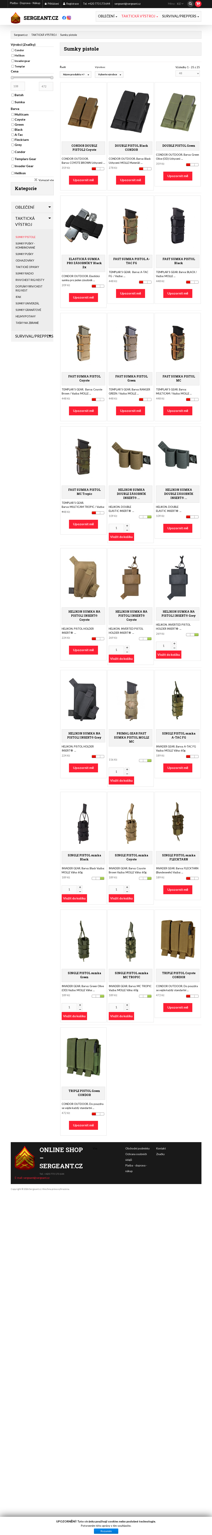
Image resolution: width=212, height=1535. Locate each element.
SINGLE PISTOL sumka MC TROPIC (131, 975)
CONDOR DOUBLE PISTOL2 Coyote (84, 147)
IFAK (18, 297)
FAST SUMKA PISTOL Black (178, 261)
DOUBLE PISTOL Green (178, 145)
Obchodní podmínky (164, 1148)
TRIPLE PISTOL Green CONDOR (84, 1093)
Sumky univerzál (27, 303)
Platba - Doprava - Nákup (25, 3)
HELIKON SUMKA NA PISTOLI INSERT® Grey (178, 613)
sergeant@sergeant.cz (127, 3)
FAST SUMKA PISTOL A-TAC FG (131, 261)
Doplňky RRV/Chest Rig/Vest (29, 288)
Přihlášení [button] (52, 3)
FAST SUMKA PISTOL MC (178, 378)
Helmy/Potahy (26, 316)
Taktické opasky (27, 267)
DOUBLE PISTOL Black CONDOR (131, 147)
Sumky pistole (26, 237)
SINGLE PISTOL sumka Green (84, 975)
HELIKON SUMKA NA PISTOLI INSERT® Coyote (84, 615)
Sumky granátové (28, 309)
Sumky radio (25, 273)
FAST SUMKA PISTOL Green (131, 378)
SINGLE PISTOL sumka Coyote (131, 857)
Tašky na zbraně (27, 322)
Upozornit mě (83, 180)
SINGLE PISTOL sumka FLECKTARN (178, 857)
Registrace (71, 3)
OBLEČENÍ (107, 16)
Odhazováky (25, 260)
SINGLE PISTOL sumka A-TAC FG (178, 735)
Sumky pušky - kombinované (25, 245)
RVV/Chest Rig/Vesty (30, 280)
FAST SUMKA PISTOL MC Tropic (84, 491)
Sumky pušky (24, 254)
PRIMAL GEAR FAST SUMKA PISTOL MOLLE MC (131, 737)
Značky (160, 1144)
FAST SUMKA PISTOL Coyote (84, 378)
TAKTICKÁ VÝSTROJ (139, 16)
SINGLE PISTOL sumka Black (84, 857)
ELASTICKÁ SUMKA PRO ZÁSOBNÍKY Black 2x (84, 263)
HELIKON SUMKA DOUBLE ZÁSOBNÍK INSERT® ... (131, 494)
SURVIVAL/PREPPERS (180, 16)
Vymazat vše (46, 180)
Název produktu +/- (74, 74)
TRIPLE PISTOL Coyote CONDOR (178, 975)
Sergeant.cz (21, 34)
